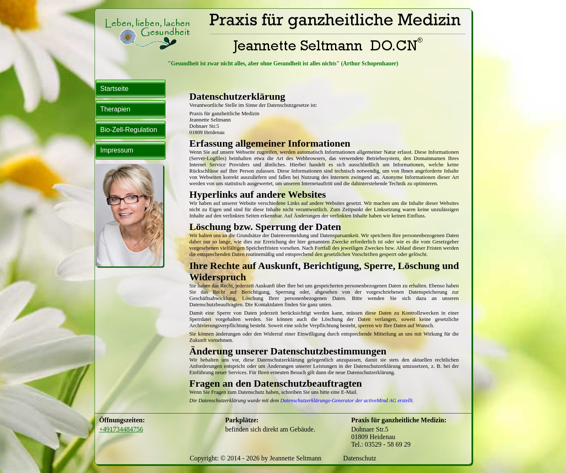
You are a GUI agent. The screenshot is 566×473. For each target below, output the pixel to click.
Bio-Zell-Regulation (128, 129)
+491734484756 (121, 429)
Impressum (116, 150)
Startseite (114, 88)
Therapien (115, 109)
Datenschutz (359, 458)
